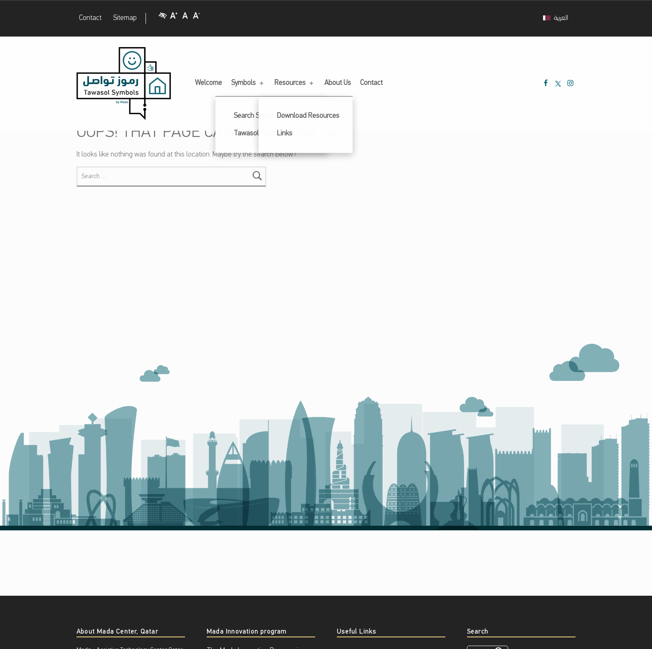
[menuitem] (555, 18)
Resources (294, 83)
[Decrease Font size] (197, 18)
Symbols (248, 83)
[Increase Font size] (174, 18)
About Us (337, 83)
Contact (90, 18)
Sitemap (125, 18)
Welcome (208, 83)
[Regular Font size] (185, 18)
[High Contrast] (162, 18)
